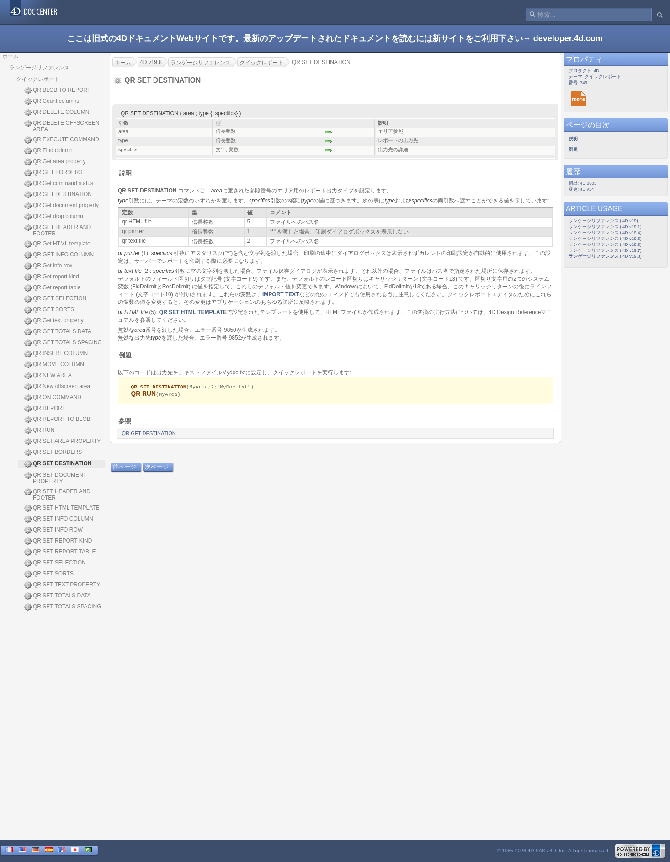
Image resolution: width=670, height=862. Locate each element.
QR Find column (48, 150)
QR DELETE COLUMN (56, 112)
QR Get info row (48, 266)
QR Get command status (58, 183)
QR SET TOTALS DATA (57, 596)
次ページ (157, 467)
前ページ (124, 467)
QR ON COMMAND (52, 397)
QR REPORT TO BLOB (57, 419)
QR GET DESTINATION (58, 194)
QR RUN (39, 430)
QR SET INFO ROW (53, 530)
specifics (259, 200)
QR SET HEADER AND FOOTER (57, 494)
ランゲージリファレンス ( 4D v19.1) (605, 226)
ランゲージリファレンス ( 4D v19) (603, 220)
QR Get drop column (53, 216)
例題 (125, 355)
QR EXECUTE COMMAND (61, 140)
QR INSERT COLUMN (56, 353)
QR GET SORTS (49, 310)
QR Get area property (54, 161)
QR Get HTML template (57, 244)
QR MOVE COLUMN (54, 364)
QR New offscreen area (57, 386)
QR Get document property (61, 205)
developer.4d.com (568, 38)
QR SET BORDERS (53, 452)
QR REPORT (44, 408)
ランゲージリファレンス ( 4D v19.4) (605, 232)
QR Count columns (51, 101)
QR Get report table (52, 288)
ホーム (10, 56)
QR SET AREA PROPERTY (62, 441)
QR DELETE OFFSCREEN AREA (61, 126)
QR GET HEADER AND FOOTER (57, 230)
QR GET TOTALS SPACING (63, 342)
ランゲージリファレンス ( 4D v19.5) (605, 238)
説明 (125, 173)
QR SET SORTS (49, 574)
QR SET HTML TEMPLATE (62, 508)
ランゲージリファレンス (39, 67)
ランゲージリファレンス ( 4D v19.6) (605, 244)
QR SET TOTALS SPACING (62, 607)
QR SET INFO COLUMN (58, 519)
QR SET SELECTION (55, 563)
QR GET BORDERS (53, 172)
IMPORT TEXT (280, 294)
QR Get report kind (51, 277)
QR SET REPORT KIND (58, 541)
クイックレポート (38, 79)
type (123, 200)
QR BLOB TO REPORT (57, 90)
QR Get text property (54, 321)
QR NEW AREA (48, 375)
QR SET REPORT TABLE (60, 552)
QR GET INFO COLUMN (59, 255)
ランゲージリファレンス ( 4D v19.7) (605, 250)
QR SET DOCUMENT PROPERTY (55, 478)
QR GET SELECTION (55, 299)
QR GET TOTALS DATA (57, 331)
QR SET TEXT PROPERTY (62, 585)
